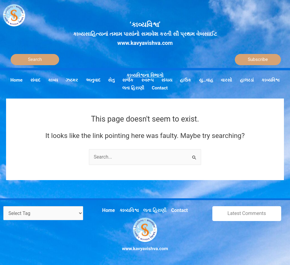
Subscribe (258, 59)
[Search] (35, 59)
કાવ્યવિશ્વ (130, 209)
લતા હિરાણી (154, 209)
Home (110, 209)
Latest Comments (247, 213)
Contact (178, 209)
